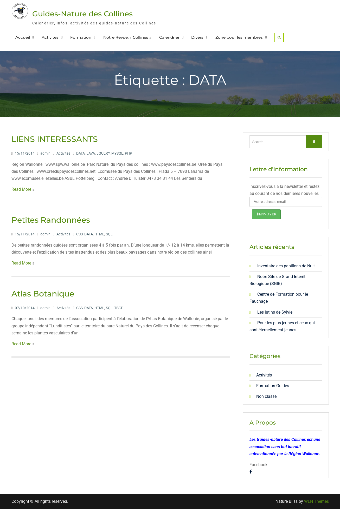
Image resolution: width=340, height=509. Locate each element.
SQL (109, 234)
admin (45, 153)
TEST (118, 308)
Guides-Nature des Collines (82, 13)
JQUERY (103, 153)
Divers (197, 37)
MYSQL (117, 153)
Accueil (22, 37)
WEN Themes (316, 501)
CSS (79, 234)
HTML (99, 234)
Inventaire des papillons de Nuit (286, 265)
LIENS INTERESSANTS (54, 139)
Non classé (266, 396)
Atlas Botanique (42, 294)
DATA (80, 153)
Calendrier (169, 37)
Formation (80, 37)
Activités (50, 37)
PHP (128, 153)
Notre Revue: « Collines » (127, 37)
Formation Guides (272, 385)
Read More (21, 189)
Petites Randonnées (50, 220)
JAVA (90, 153)
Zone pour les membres (239, 37)
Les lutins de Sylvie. (275, 312)
